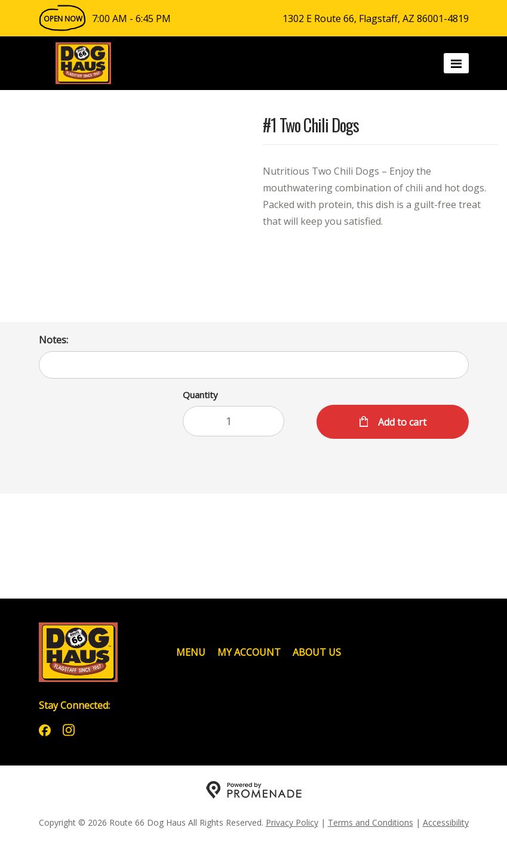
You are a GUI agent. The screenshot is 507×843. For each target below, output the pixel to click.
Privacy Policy (292, 822)
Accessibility (446, 822)
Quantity (200, 395)
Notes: (53, 339)
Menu (190, 652)
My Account (249, 652)
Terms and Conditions (370, 822)
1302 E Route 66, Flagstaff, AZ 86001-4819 (375, 18)
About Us (317, 652)
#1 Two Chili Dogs (311, 126)
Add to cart (401, 422)
